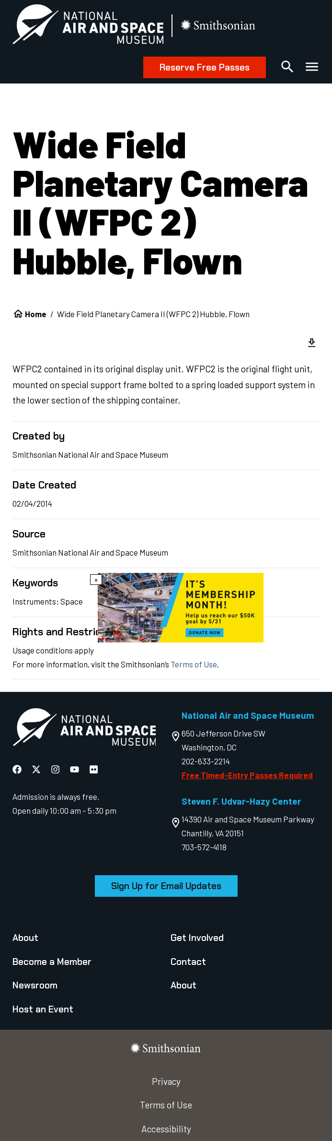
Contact (188, 962)
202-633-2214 (206, 761)
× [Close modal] (96, 579)
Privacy (166, 1081)
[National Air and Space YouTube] (75, 769)
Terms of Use (194, 664)
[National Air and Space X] (37, 769)
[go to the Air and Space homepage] (84, 729)
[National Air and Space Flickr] (93, 769)
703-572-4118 (204, 847)
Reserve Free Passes (205, 67)
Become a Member (52, 962)
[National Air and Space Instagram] (56, 769)
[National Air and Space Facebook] (17, 769)
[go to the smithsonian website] (219, 26)
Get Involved (197, 938)
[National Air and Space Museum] (88, 26)
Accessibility (166, 1128)
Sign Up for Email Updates (166, 886)
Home (35, 314)
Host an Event (42, 1009)
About (25, 938)
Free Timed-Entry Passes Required (247, 775)
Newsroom (34, 985)
